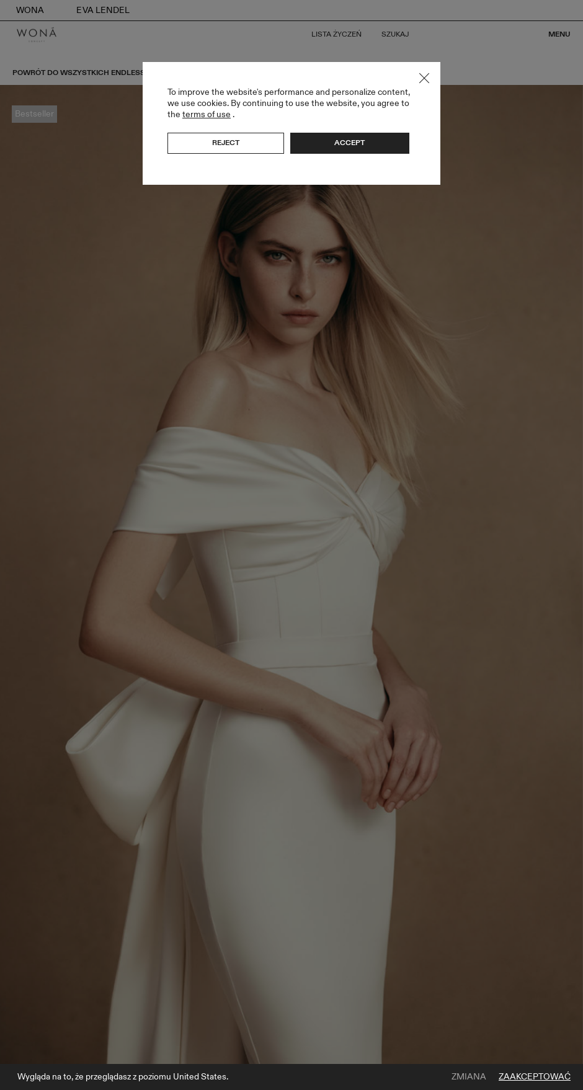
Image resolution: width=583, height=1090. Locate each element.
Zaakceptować (535, 1077)
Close (424, 78)
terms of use (206, 114)
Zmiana (469, 1077)
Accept (349, 143)
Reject (225, 143)
